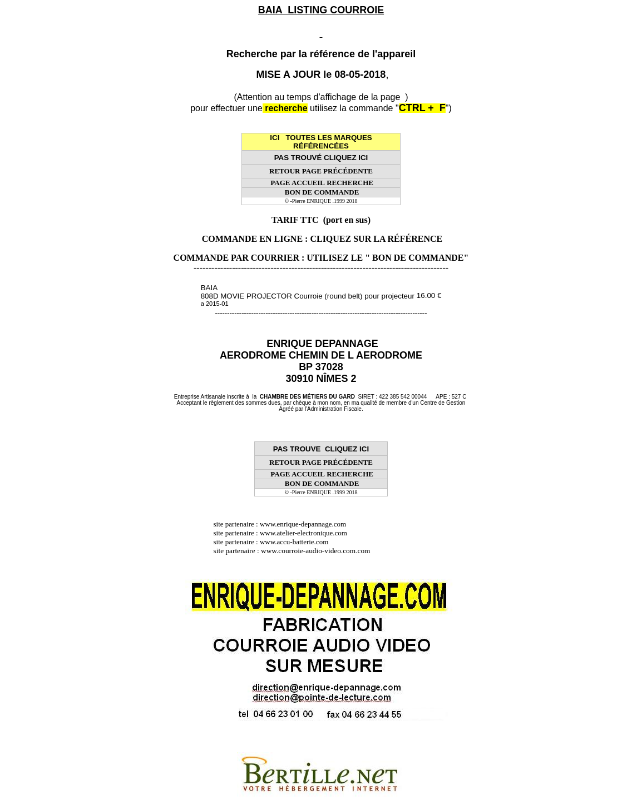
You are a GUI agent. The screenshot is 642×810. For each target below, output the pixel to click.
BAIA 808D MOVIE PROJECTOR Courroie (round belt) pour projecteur (307, 295)
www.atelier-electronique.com (303, 533)
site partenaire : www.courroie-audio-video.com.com (295, 550)
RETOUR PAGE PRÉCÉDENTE (321, 171)
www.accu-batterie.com (297, 542)
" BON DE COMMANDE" (416, 257)
